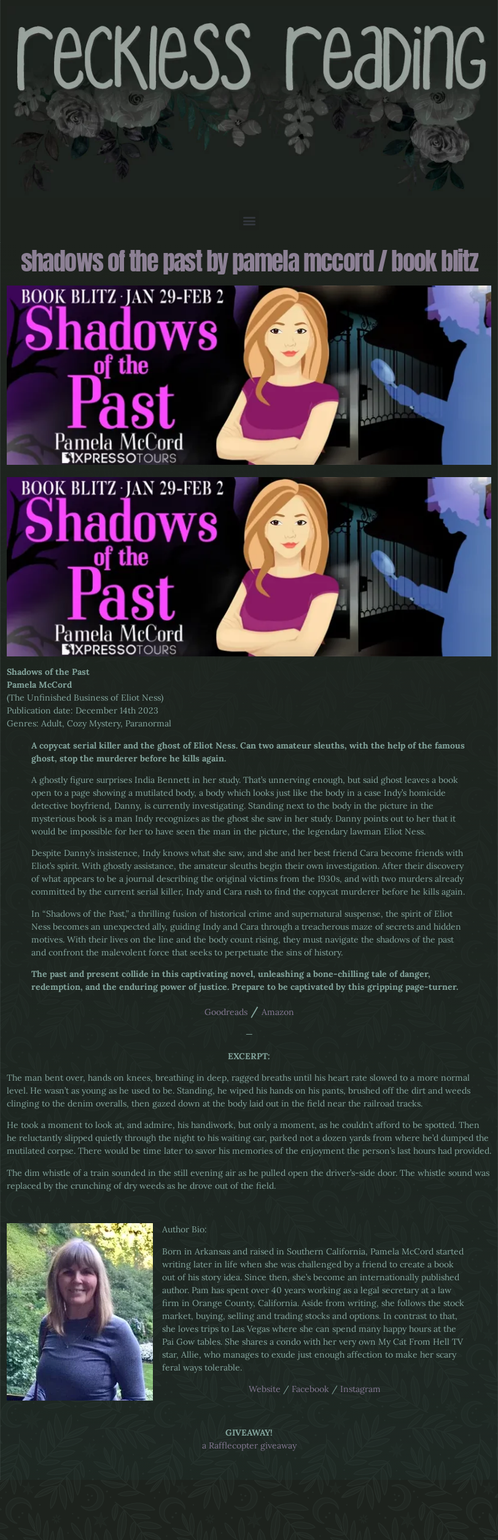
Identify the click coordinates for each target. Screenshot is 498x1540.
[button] (249, 220)
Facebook (310, 1388)
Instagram (360, 1388)
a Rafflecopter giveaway (249, 1445)
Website (265, 1388)
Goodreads (225, 1011)
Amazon (278, 1011)
